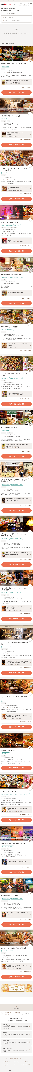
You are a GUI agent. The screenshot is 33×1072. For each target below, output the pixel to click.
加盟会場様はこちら (18, 1062)
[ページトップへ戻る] (16, 1007)
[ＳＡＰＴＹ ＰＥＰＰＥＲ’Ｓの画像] (16, 781)
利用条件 (16, 1058)
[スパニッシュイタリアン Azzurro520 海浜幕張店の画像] (16, 686)
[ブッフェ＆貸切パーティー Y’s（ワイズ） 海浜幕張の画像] (16, 363)
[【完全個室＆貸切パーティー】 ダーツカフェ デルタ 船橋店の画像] (16, 578)
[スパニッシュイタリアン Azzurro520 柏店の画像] (16, 938)
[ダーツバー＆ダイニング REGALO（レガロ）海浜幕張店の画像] (16, 469)
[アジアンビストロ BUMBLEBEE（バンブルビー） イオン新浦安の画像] (16, 158)
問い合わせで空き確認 (16, 404)
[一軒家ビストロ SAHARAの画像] (16, 740)
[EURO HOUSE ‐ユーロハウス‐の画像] (16, 417)
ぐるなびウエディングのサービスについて (12, 1065)
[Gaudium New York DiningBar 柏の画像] (16, 264)
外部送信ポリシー (8, 1062)
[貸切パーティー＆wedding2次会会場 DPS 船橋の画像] (16, 632)
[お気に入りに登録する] (30, 61)
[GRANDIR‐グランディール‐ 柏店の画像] (16, 106)
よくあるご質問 (26, 1065)
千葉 (19, 1014)
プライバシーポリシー (24, 1058)
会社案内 (6, 1058)
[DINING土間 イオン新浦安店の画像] (16, 316)
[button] (16, 1026)
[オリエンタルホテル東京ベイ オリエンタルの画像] (16, 53)
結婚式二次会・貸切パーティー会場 (8, 1014)
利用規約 (11, 1058)
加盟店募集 (26, 1062)
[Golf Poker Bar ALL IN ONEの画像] (16, 885)
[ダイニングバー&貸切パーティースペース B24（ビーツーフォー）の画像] (16, 524)
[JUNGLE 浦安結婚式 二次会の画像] (16, 212)
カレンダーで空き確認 (16, 92)
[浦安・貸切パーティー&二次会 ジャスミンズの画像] (16, 833)
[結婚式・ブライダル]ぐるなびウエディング (10, 1012)
